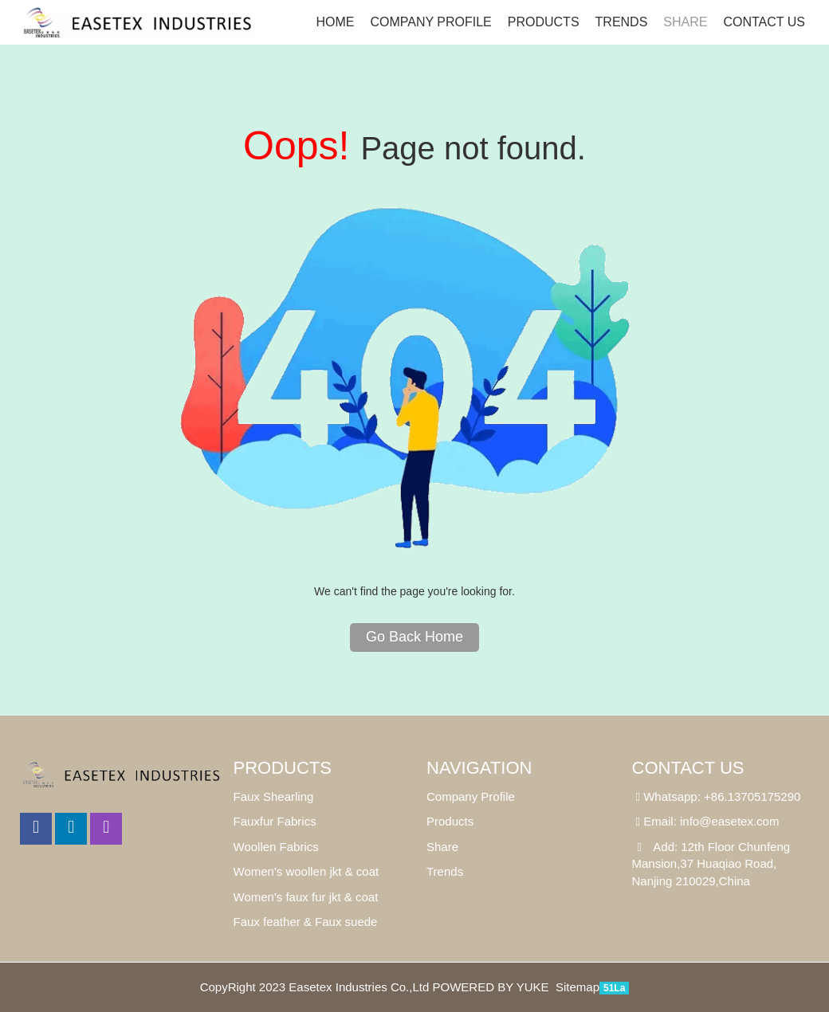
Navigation (479, 768)
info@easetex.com (729, 821)
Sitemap (577, 987)
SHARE (685, 22)
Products (544, 22)
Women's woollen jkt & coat (306, 871)
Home (335, 22)
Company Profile (430, 22)
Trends (621, 22)
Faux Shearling (274, 796)
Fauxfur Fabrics (275, 821)
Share (442, 846)
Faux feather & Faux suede (306, 921)
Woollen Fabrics (276, 846)
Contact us (764, 22)
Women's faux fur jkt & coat (306, 897)
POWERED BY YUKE (492, 987)
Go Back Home (414, 637)
